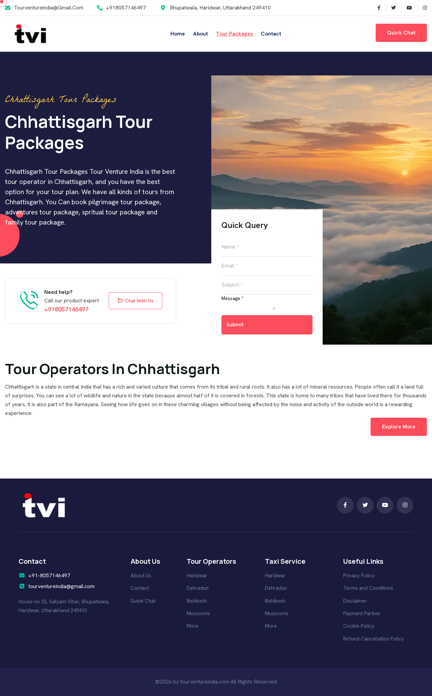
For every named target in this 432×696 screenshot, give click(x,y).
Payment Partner (362, 613)
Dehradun (198, 588)
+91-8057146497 (49, 575)
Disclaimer (355, 601)
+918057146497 (126, 7)
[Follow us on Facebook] (391, 8)
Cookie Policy (358, 626)
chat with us (135, 301)
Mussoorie (198, 613)
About (200, 33)
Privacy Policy (359, 575)
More (192, 626)
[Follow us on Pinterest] (422, 8)
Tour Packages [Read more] (234, 33)
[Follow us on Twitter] (376, 8)
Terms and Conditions (368, 588)
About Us (141, 575)
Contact (271, 33)
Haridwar (197, 575)
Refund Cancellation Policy (373, 638)
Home (177, 33)
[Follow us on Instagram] (406, 8)
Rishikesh (197, 601)
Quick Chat (143, 601)
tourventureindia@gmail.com (48, 7)
